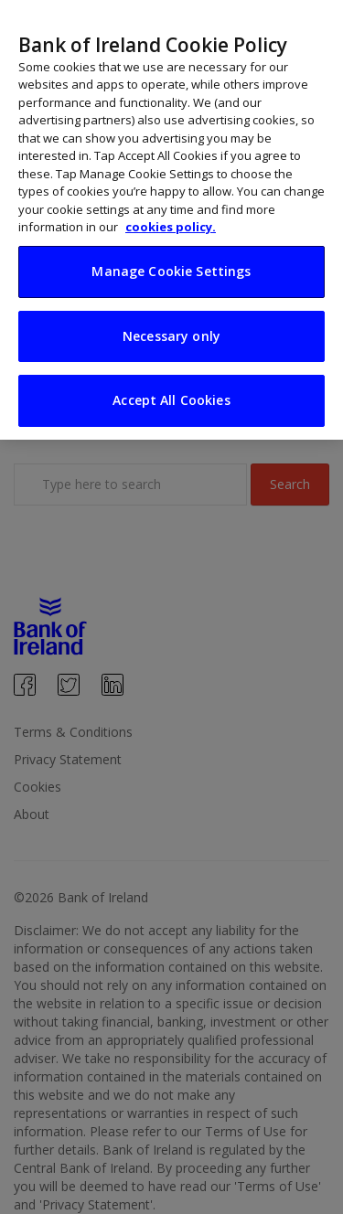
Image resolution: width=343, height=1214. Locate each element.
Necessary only (171, 317)
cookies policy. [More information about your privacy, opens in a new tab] (170, 209)
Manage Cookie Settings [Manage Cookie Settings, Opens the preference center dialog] (171, 252)
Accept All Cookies (171, 382)
